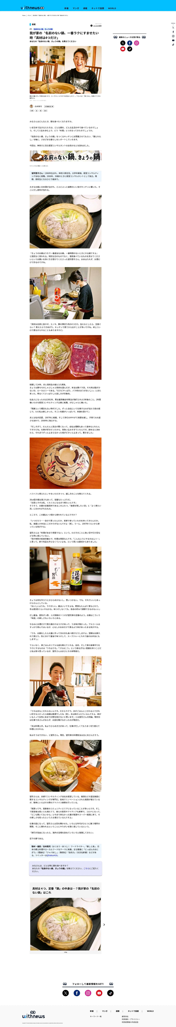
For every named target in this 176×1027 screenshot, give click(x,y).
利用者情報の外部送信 (130, 1022)
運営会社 (125, 1016)
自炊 (45, 111)
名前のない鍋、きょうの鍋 (43, 29)
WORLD (112, 8)
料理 (32, 111)
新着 (66, 8)
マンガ (76, 8)
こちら (86, 868)
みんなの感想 (95, 26)
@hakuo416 (52, 855)
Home (23, 15)
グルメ (29, 15)
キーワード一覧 (96, 1016)
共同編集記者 (48, 106)
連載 (85, 8)
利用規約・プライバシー (131, 1019)
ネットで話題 (97, 8)
